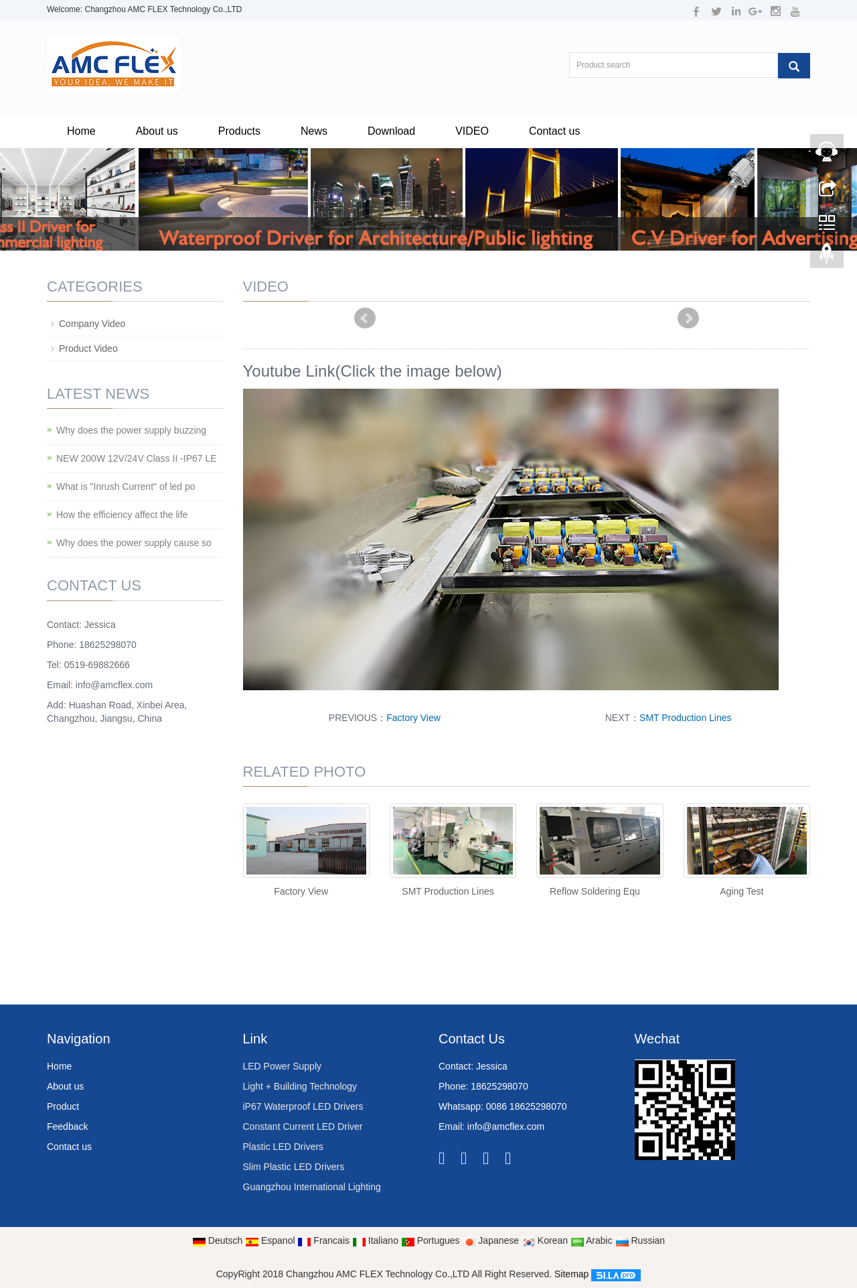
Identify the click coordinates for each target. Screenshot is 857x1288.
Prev (365, 318)
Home (81, 131)
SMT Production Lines (685, 717)
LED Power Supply (282, 1066)
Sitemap (571, 1274)
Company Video (92, 323)
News (314, 131)
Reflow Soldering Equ (595, 891)
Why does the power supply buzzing (131, 430)
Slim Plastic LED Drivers (294, 1166)
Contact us (554, 131)
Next (688, 318)
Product (63, 1106)
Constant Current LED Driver (303, 1126)
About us (157, 131)
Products (239, 131)
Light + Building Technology (300, 1086)
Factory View (413, 717)
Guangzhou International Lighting (312, 1186)
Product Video (88, 348)
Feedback (67, 1126)
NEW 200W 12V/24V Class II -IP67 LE (136, 458)
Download (391, 131)
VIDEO (472, 131)
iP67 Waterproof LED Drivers (303, 1106)
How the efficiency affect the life (121, 514)
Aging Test (741, 891)
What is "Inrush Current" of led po (126, 486)
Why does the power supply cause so (134, 542)
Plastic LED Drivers (283, 1146)
